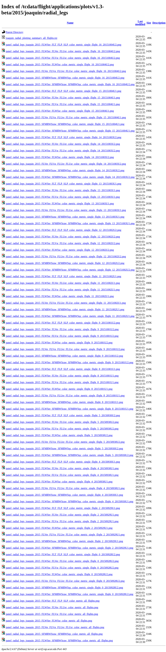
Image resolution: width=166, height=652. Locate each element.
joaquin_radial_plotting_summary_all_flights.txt (31, 38)
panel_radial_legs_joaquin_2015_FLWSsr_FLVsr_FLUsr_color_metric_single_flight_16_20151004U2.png (63, 57)
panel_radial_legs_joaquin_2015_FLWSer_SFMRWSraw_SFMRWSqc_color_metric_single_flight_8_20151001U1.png (69, 408)
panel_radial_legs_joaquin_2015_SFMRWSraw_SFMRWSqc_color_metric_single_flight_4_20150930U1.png (64, 494)
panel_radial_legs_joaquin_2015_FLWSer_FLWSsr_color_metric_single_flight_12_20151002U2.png (60, 249)
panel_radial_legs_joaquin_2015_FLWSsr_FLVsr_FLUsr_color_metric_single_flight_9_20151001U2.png (62, 336)
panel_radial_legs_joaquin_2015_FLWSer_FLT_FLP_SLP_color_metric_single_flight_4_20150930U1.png (63, 461)
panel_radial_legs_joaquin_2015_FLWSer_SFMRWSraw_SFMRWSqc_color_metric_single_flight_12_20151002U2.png (70, 269)
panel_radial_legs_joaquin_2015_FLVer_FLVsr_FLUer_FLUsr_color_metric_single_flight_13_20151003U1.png (66, 210)
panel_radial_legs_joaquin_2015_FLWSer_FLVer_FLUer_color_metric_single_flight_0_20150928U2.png (62, 561)
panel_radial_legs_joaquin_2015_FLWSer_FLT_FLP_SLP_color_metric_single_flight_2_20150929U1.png (63, 508)
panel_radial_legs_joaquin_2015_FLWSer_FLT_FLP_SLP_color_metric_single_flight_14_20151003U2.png (63, 137)
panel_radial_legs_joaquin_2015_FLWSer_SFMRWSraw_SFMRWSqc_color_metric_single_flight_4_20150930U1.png (69, 501)
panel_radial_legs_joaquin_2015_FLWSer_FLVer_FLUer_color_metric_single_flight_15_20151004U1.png (63, 97)
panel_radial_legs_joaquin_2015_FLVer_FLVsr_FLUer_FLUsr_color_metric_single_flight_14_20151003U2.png (66, 163)
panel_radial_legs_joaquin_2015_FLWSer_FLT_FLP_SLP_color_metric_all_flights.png (53, 600)
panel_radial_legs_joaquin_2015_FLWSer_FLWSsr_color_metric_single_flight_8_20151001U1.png (59, 388)
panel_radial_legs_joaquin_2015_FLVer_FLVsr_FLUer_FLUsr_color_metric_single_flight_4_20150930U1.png (65, 488)
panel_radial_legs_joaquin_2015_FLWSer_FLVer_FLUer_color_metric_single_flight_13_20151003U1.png (63, 190)
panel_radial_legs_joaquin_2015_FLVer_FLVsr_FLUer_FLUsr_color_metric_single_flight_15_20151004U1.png (66, 117)
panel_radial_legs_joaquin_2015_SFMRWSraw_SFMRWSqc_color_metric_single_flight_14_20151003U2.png (65, 170)
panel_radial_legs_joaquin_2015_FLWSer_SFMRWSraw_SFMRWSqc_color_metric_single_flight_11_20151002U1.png (70, 316)
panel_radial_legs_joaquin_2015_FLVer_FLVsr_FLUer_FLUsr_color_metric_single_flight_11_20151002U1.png (66, 302)
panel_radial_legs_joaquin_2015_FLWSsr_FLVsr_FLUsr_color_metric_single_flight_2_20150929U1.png (62, 521)
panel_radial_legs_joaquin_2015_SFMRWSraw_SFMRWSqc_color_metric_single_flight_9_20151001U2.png (64, 355)
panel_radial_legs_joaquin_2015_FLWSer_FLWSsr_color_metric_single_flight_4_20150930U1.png (59, 481)
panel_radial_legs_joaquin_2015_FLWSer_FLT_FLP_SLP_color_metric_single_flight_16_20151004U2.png (63, 44)
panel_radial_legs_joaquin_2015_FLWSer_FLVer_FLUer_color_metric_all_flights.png (52, 607)
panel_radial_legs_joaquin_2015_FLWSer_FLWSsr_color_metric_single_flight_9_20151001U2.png (59, 342)
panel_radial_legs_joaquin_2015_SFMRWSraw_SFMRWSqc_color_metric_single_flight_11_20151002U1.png (65, 309)
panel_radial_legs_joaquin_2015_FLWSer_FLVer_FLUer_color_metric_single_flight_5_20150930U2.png (62, 422)
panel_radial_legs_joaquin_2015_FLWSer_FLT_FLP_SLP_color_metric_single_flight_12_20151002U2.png (63, 230)
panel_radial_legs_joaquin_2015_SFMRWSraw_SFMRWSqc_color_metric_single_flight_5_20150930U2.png (64, 448)
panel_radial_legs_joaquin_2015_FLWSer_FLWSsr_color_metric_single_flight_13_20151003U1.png (60, 203)
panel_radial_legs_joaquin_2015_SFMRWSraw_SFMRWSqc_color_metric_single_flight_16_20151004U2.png (65, 77)
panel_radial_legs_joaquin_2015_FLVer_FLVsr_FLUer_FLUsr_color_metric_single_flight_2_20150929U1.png (65, 534)
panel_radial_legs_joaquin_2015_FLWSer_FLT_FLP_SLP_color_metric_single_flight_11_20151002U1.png (63, 276)
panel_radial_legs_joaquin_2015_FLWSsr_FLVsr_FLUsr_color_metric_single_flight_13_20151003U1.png (63, 196)
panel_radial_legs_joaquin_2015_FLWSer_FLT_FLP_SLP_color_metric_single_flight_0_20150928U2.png (63, 554)
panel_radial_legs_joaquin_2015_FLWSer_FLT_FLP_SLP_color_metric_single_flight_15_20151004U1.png (63, 91)
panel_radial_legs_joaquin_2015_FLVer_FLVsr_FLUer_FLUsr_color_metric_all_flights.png (55, 627)
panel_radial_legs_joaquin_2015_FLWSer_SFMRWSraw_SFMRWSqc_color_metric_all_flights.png (59, 640)
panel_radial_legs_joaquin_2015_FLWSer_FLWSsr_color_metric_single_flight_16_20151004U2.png (60, 64)
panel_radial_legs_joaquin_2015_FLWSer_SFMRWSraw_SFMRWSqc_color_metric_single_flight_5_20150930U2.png (69, 455)
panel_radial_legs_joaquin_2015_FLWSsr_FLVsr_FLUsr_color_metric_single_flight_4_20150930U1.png (62, 475)
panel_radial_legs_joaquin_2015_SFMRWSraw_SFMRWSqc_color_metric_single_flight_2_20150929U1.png (64, 541)
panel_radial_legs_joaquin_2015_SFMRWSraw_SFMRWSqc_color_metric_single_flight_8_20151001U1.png (64, 402)
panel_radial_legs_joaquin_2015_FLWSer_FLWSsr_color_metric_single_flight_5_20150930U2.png (59, 435)
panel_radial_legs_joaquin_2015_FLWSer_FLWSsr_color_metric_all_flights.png (49, 620)
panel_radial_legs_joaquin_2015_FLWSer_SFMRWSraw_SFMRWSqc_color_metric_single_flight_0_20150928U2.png (69, 594)
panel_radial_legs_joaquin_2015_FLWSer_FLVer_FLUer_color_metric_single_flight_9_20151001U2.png (62, 329)
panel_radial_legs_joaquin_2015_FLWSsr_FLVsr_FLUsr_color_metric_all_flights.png (52, 614)
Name (70, 22)
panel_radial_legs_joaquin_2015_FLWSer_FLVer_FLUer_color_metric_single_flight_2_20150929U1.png (62, 514)
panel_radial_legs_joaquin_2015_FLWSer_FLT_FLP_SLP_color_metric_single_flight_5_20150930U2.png (63, 415)
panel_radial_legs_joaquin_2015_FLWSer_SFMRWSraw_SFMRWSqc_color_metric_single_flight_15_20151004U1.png (70, 130)
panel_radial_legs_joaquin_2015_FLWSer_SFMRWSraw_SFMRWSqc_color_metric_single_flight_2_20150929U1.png (69, 547)
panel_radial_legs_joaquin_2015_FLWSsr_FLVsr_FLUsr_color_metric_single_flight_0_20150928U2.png (62, 567)
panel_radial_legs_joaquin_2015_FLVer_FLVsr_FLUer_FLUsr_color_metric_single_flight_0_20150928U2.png (65, 581)
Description (159, 22)
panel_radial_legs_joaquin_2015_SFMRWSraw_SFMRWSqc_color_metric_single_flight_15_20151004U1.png (65, 124)
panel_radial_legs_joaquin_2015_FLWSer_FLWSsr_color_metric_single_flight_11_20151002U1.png (60, 296)
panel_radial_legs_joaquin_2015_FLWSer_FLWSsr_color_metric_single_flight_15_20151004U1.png (60, 110)
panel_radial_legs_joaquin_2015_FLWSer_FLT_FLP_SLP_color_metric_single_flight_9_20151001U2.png (63, 322)
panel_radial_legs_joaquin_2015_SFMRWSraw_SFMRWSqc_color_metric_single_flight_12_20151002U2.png (65, 263)
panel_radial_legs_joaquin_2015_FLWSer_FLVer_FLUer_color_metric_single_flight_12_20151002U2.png (63, 236)
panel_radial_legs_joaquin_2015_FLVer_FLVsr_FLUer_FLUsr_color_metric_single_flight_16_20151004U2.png (66, 71)
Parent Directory (14, 32)
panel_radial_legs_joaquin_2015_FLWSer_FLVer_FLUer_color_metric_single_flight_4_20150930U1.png (62, 468)
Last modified (140, 23)
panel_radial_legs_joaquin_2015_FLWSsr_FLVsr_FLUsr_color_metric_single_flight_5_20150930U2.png (62, 428)
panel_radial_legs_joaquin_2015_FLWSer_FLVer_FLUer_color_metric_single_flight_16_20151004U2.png (63, 51)
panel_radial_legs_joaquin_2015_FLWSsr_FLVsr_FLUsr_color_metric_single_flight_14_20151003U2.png (63, 150)
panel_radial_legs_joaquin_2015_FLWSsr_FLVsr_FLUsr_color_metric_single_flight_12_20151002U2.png (63, 243)
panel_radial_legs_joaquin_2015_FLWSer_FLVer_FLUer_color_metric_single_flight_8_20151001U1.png (62, 375)
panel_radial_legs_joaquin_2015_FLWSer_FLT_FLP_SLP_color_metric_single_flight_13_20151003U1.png (63, 183)
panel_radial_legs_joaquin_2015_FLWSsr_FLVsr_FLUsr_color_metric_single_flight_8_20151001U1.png (62, 382)
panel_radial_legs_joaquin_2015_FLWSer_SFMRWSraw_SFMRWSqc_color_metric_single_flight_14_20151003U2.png (70, 177)
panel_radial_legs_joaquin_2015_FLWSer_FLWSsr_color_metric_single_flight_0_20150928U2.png (59, 574)
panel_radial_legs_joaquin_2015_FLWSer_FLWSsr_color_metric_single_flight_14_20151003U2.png (60, 157)
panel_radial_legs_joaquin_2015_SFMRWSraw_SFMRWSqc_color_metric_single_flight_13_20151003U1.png (65, 216)
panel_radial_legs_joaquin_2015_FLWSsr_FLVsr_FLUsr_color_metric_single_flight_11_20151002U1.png (63, 289)
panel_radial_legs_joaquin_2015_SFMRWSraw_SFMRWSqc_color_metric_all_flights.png (54, 633)
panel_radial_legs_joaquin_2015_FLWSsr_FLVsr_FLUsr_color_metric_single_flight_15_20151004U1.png (63, 104)
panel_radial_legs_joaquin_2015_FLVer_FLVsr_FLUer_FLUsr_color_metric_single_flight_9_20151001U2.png (65, 349)
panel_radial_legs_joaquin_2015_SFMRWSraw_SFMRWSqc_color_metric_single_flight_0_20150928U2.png (64, 587)
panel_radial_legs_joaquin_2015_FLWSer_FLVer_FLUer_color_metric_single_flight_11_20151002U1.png (63, 283)
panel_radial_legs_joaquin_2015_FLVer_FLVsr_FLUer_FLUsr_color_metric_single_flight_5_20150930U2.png (65, 441)
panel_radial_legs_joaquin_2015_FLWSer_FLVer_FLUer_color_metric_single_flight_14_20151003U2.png (63, 144)
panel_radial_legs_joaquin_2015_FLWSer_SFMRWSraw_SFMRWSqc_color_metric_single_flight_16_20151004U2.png (70, 84)
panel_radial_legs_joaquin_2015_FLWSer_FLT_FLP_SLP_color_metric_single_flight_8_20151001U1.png (63, 369)
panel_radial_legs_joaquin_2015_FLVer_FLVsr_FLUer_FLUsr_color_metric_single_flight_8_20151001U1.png (65, 395)
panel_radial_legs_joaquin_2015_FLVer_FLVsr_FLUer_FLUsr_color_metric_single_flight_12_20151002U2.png (66, 256)
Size (149, 22)
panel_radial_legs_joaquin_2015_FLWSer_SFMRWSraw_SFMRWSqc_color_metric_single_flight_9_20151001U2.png (69, 362)
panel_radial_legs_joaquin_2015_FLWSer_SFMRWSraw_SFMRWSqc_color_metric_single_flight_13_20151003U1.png (70, 223)
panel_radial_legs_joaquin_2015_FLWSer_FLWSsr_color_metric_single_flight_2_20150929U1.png (59, 528)
